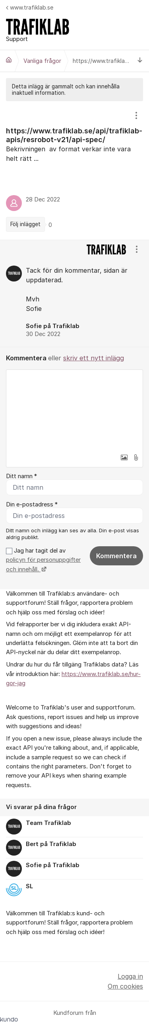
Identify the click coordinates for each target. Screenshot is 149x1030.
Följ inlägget (25, 224)
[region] (74, 170)
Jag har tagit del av (43, 560)
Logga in (130, 976)
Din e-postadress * (32, 504)
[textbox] (74, 410)
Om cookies (125, 986)
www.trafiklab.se (29, 7)
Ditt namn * (21, 476)
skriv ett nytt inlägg (93, 358)
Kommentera (116, 556)
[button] (124, 457)
